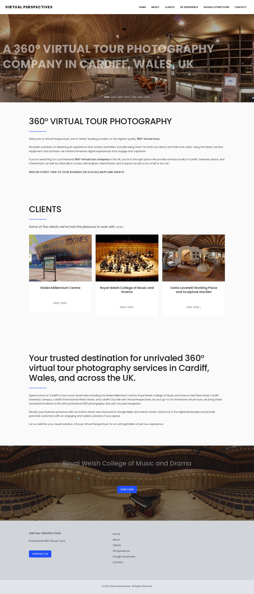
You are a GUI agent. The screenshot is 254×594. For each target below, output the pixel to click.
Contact (241, 7)
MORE (120, 227)
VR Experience (189, 7)
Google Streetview (216, 7)
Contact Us (40, 553)
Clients (170, 7)
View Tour (60, 303)
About (155, 7)
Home (142, 7)
